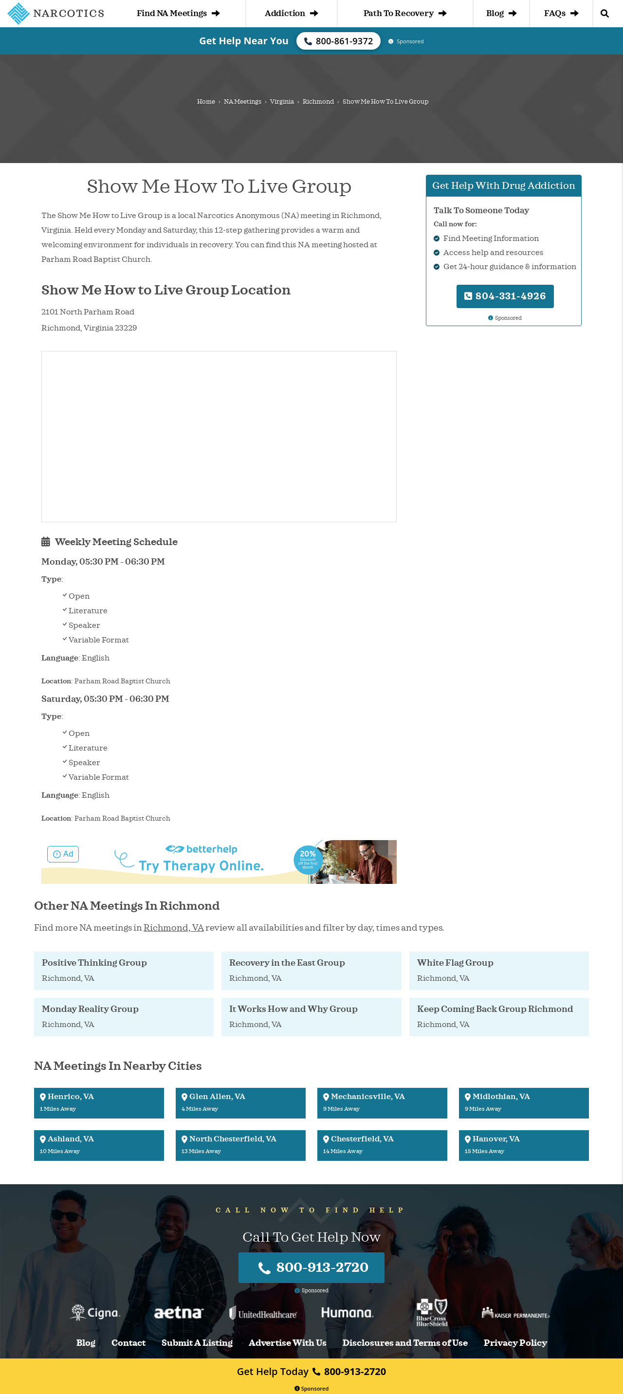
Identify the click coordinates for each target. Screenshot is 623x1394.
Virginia (282, 102)
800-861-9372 (338, 41)
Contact (128, 1343)
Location (56, 681)
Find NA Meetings (178, 13)
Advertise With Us (288, 1343)
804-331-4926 (505, 296)
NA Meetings (242, 102)
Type (51, 579)
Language (59, 658)
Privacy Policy (515, 1343)
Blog (501, 13)
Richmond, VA (174, 927)
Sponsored (311, 1388)
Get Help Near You (244, 40)
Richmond (318, 102)
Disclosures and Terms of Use (405, 1343)
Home (206, 102)
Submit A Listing (197, 1343)
